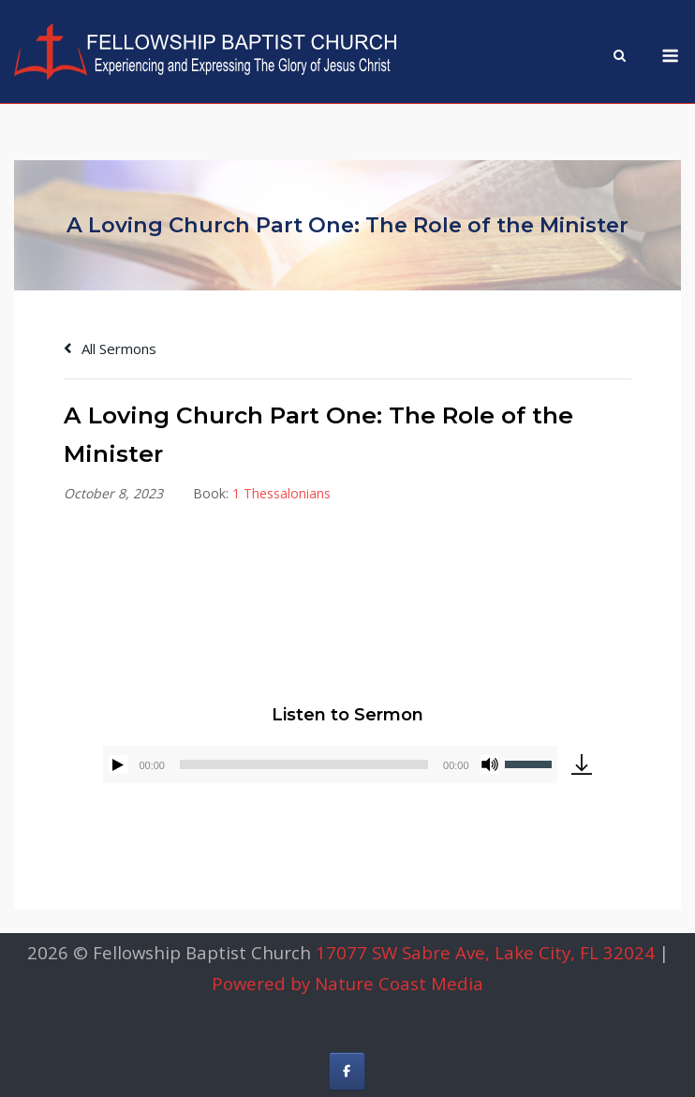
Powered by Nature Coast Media (347, 983)
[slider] (304, 764)
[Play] (118, 764)
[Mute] (490, 764)
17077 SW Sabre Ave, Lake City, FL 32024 (485, 952)
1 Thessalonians (281, 493)
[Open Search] (620, 57)
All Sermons (110, 348)
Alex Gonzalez (362, 572)
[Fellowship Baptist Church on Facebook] (347, 1071)
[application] (329, 764)
